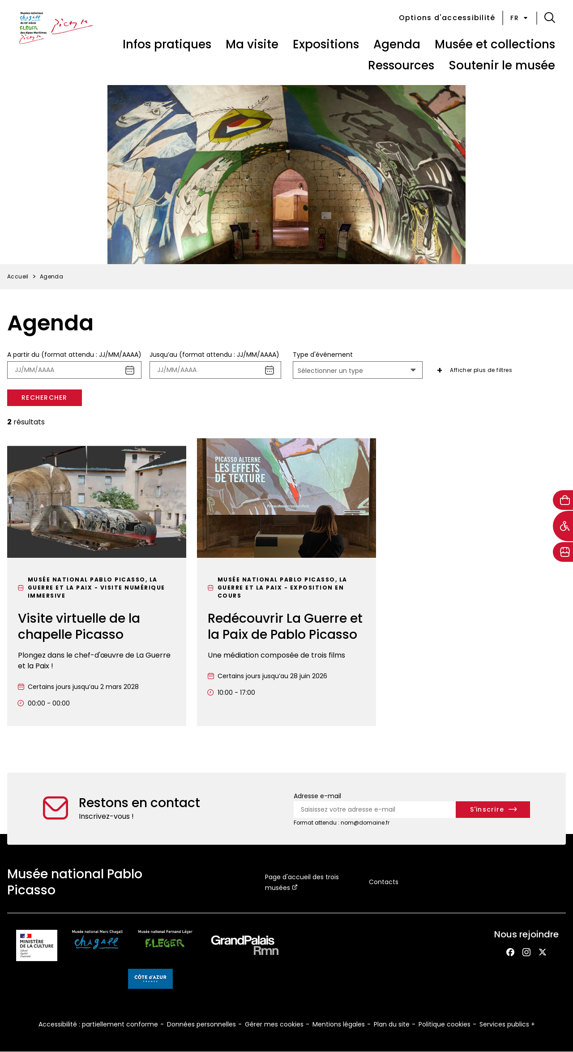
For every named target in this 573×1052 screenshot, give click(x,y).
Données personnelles (201, 1024)
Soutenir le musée (502, 65)
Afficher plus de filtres (481, 370)
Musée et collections (495, 44)
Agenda (396, 44)
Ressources (401, 65)
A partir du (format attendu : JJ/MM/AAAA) (74, 354)
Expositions (326, 44)
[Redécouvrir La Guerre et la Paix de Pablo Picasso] (286, 582)
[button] (549, 18)
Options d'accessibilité (447, 18)
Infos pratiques (167, 44)
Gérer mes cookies (274, 1024)
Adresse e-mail (317, 795)
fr (519, 17)
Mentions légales (338, 1024)
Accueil (18, 276)
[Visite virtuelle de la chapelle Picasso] (96, 582)
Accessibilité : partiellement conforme (98, 1024)
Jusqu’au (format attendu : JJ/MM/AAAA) (214, 354)
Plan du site (392, 1024)
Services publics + (507, 1024)
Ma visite (252, 44)
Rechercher (44, 397)
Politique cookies (444, 1024)
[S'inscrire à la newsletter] (493, 809)
